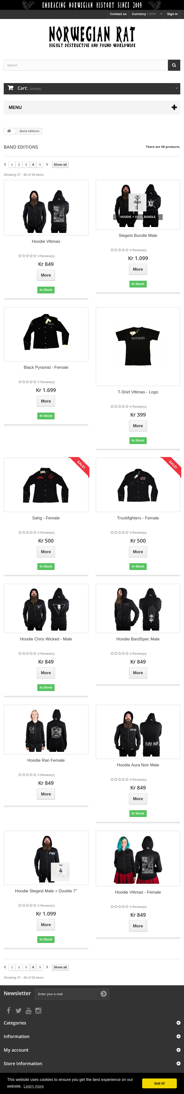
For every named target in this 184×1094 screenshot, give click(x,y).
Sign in (172, 14)
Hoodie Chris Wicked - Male (46, 639)
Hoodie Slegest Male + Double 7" (46, 891)
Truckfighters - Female (138, 518)
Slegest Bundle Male (138, 235)
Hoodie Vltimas (46, 241)
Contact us (118, 14)
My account (16, 1050)
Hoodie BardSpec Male (138, 639)
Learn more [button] (34, 1086)
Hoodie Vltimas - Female (138, 892)
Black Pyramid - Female (46, 367)
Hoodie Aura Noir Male (138, 765)
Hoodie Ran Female (46, 760)
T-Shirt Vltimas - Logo (138, 392)
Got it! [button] (159, 1083)
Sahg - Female (46, 518)
